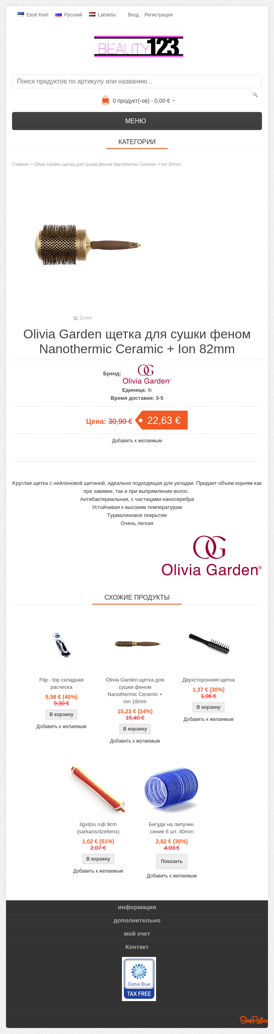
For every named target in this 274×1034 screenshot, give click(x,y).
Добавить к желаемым (137, 441)
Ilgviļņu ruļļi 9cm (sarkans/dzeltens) (98, 828)
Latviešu (102, 15)
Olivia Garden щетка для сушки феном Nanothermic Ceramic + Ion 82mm (107, 164)
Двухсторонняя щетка (208, 680)
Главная (20, 164)
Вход (133, 15)
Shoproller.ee (254, 1020)
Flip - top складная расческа (61, 683)
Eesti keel (33, 15)
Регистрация (158, 15)
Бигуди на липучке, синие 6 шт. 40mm (172, 828)
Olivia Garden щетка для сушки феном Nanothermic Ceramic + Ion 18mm (135, 690)
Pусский (68, 15)
